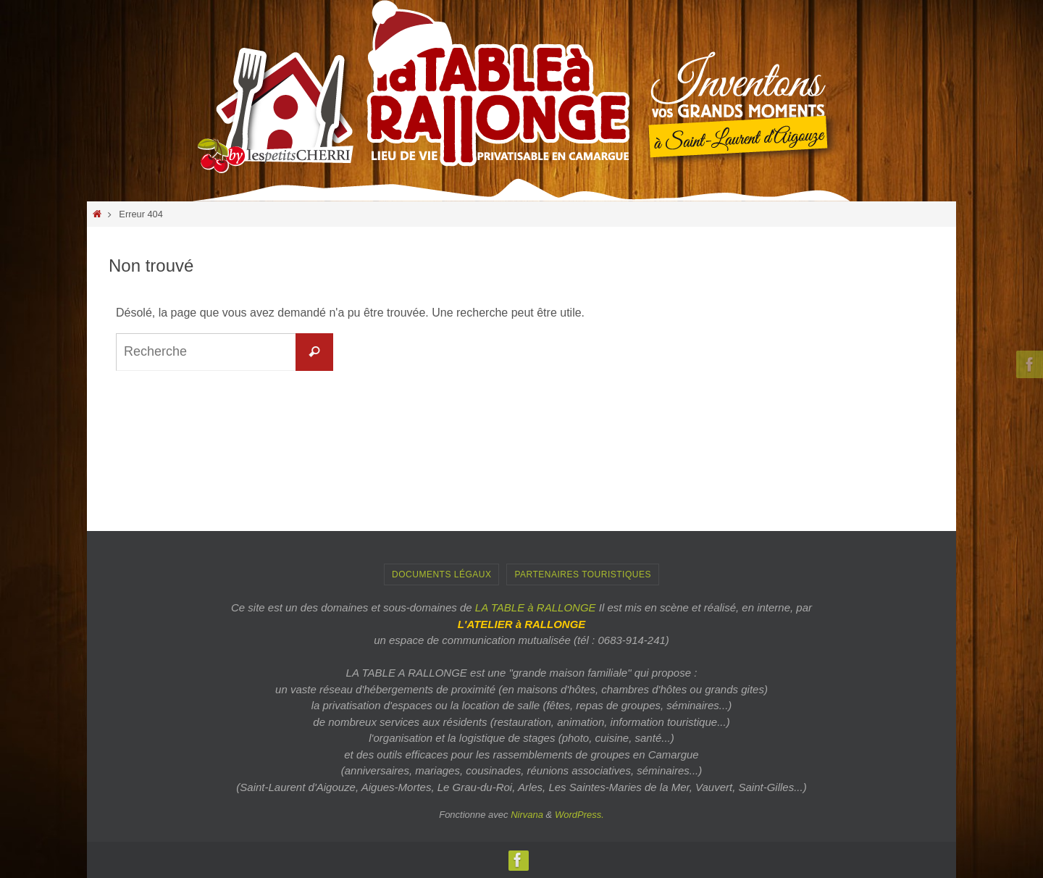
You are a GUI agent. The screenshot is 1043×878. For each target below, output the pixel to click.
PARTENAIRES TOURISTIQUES (582, 574)
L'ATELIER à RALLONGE (522, 624)
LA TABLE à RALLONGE (535, 607)
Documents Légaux (441, 574)
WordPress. (579, 814)
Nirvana (527, 814)
